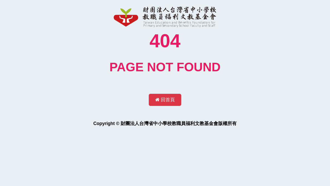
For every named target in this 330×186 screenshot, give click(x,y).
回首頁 (165, 99)
